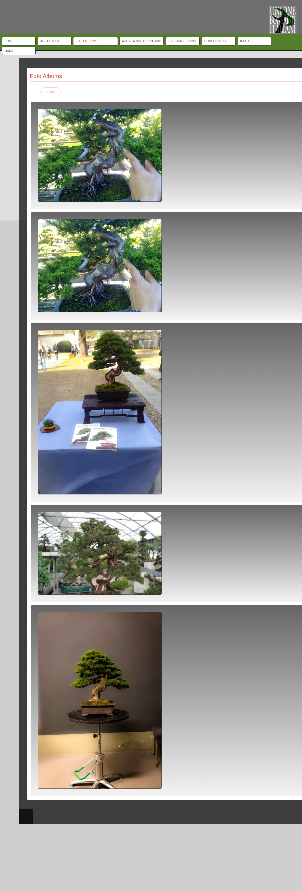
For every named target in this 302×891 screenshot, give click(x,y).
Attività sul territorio (141, 41)
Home (9, 41)
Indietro (50, 92)
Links (8, 50)
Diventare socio (182, 41)
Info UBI (246, 41)
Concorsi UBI (215, 41)
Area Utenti (50, 41)
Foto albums (86, 41)
